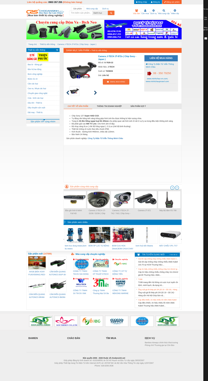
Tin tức (205, 9)
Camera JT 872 (144, 210)
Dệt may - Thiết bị (35, 112)
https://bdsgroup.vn (100, 370)
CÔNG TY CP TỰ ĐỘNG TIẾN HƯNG (119, 273)
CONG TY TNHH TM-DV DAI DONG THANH (81, 273)
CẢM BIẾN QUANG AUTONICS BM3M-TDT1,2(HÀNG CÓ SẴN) (58, 296)
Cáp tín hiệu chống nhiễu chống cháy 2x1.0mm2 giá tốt (158, 269)
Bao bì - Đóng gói (35, 64)
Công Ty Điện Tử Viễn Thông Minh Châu (160, 65)
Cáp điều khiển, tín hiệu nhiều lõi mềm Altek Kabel (157, 300)
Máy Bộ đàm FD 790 (168, 210)
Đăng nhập (141, 2)
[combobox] (107, 13)
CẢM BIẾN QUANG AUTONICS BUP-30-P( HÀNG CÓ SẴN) (57, 273)
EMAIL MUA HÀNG (116, 82)
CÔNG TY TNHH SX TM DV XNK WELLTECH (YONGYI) (80, 292)
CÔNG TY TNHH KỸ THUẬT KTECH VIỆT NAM (101, 273)
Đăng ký (155, 2)
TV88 (140, 279)
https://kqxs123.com (116, 370)
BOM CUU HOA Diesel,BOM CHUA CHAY (122, 247)
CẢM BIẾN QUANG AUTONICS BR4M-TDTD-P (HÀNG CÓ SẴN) (37, 296)
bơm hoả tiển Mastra (144, 246)
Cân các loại (33, 84)
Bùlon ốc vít (32, 79)
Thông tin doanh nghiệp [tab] (109, 106)
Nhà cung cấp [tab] (92, 9)
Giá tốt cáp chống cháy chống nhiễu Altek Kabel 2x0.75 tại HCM (158, 259)
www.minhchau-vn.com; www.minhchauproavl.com (157, 79)
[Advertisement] (122, 163)
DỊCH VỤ (150, 338)
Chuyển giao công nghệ (37, 93)
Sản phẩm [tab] (77, 9)
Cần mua (145, 12)
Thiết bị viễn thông (47, 44)
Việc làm (136, 12)
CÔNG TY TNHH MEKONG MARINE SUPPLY (120, 292)
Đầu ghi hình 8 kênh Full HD (73, 211)
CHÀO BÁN (73, 338)
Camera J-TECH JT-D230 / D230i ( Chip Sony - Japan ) (97, 212)
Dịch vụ (153, 12)
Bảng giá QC (205, 28)
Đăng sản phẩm (172, 2)
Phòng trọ (87, 370)
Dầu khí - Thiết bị (35, 103)
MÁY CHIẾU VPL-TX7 (168, 246)
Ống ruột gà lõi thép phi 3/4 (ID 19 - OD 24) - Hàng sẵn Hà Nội (158, 290)
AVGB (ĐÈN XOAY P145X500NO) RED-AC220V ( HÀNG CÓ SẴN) (37, 273)
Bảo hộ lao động (34, 69)
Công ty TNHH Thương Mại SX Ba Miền (101, 292)
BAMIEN (33, 338)
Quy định (205, 18)
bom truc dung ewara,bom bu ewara (75, 247)
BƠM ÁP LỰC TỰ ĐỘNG (98, 246)
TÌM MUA (111, 338)
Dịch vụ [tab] (105, 9)
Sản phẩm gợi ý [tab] (138, 106)
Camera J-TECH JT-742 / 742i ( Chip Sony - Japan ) (120, 212)
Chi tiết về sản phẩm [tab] (78, 106)
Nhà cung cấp (164, 12)
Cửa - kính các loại (35, 98)
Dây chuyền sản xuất (36, 108)
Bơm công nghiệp (35, 74)
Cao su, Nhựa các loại (37, 88)
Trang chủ (32, 44)
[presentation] (172, 188)
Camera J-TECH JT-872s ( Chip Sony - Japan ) (76, 44)
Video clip (175, 12)
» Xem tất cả (173, 254)
